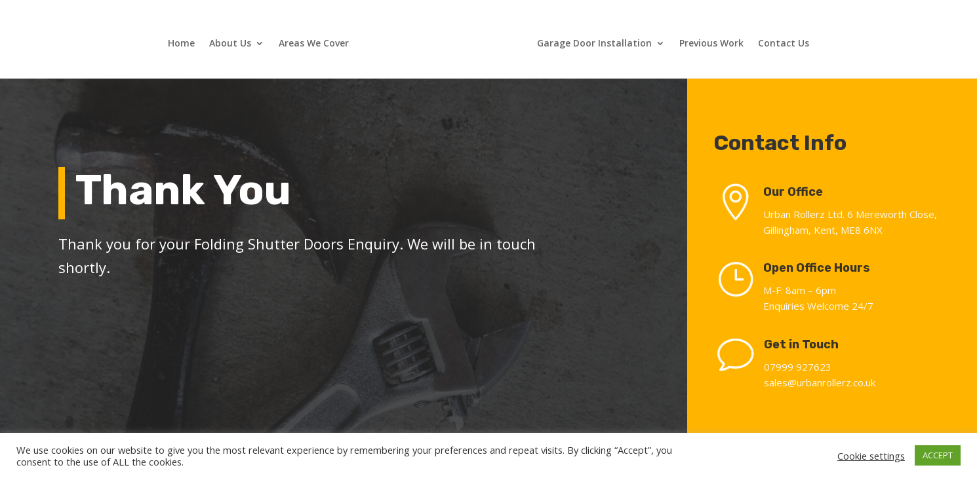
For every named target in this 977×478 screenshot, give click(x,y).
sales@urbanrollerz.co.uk (826, 382)
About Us (230, 44)
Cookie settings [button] (871, 456)
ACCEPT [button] (938, 455)
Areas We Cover (314, 44)
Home (181, 44)
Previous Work (711, 44)
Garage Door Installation (594, 44)
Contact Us (783, 44)
